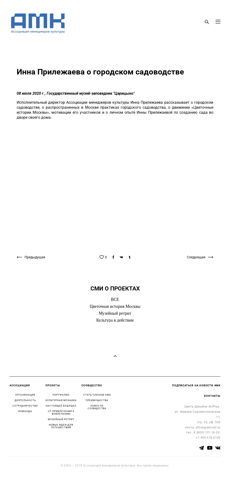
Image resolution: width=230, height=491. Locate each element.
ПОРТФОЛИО (61, 394)
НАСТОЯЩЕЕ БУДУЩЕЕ (61, 405)
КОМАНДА (25, 411)
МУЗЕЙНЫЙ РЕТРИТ (61, 419)
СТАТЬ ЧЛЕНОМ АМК (97, 394)
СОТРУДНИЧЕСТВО (25, 405)
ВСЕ (115, 299)
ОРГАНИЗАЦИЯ (25, 394)
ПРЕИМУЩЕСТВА (97, 400)
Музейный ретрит (115, 313)
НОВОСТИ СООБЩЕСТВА (97, 407)
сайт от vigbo (19, 480)
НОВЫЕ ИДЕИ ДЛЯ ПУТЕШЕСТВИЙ (61, 426)
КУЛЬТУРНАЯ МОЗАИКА (61, 400)
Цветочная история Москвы (115, 306)
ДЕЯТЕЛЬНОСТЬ (25, 400)
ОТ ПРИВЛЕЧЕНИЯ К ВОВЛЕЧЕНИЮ (61, 412)
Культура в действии (115, 320)
